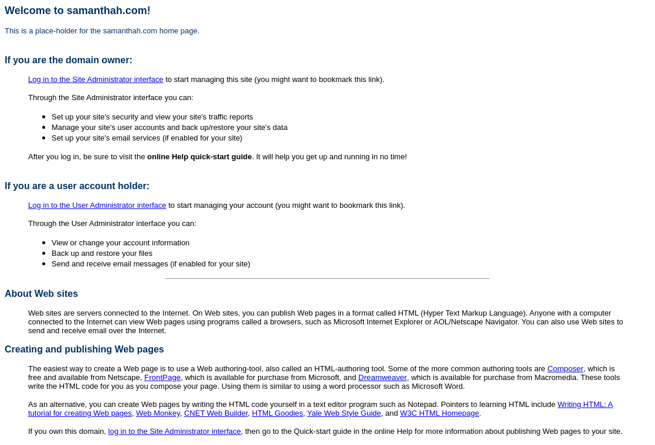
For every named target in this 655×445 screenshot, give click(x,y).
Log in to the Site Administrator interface (96, 79)
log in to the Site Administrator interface (174, 431)
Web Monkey (158, 413)
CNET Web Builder (216, 413)
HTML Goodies (277, 413)
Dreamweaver (382, 377)
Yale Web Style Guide (344, 413)
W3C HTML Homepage (439, 413)
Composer (565, 368)
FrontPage (162, 377)
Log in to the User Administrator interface (97, 205)
